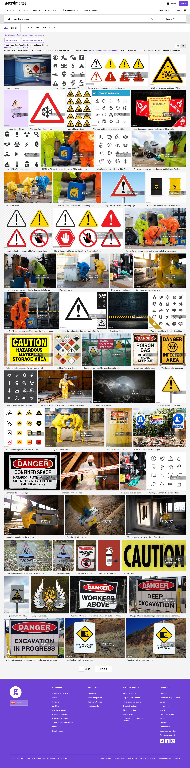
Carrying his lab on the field (78, 537)
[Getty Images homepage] (15, 3)
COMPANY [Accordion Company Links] (165, 687)
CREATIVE (29, 28)
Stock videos (57, 731)
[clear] (153, 18)
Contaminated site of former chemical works (101, 368)
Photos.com (165, 727)
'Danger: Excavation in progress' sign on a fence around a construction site (36, 660)
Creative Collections (60, 714)
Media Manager (129, 693)
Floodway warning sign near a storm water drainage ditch (29, 573)
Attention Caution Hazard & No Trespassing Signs (26, 251)
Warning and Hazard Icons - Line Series (113, 169)
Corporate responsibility (170, 698)
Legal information (164, 758)
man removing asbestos (72, 493)
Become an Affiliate (168, 731)
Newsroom (164, 706)
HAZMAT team (12, 205)
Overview (92, 693)
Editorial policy (118, 758)
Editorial (55, 702)
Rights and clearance (131, 698)
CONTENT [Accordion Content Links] (57, 687)
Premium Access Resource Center (134, 719)
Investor (163, 710)
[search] (10, 18)
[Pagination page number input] (80, 669)
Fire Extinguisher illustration (110, 573)
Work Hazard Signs (76, 129)
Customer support (167, 735)
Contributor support (60, 718)
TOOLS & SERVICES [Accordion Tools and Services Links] (132, 687)
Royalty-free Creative (61, 693)
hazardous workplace (32, 40)
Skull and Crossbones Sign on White (166, 88)
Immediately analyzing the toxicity (20, 537)
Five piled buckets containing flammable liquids (141, 493)
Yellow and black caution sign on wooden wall (24, 368)
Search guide (128, 714)
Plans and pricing (95, 698)
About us (163, 693)
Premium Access (95, 702)
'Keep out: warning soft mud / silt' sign (21, 616)
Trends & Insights (130, 706)
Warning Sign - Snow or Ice (41, 129)
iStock (162, 718)
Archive (55, 706)
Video (54, 698)
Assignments (93, 706)
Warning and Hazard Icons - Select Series (167, 331)
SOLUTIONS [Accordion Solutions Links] (93, 687)
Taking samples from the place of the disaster (146, 537)
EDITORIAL (42, 28)
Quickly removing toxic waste (147, 290)
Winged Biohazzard (40, 616)
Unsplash (163, 722)
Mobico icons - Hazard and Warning (69, 88)
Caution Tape (128, 573)
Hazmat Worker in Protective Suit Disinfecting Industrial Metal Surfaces (69, 405)
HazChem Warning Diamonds (67, 368)
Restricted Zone (116, 331)
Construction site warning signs (147, 449)
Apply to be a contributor (62, 722)
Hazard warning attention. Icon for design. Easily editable (85, 331)
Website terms (104, 758)
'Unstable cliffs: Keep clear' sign (80, 660)
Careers (163, 702)
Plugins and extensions (132, 702)
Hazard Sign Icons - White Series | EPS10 (22, 405)
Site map (177, 758)
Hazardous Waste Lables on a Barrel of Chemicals (153, 129)
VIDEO (52, 28)
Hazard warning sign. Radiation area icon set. (24, 449)
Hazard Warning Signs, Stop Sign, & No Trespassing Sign (77, 251)
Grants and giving (167, 714)
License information (147, 758)
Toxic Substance (12, 88)
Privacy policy (132, 758)
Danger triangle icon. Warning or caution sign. (106, 88)
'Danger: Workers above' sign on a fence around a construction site (98, 616)
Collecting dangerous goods (58, 449)
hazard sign (11, 40)
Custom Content (59, 710)
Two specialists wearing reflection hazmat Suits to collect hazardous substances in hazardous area (46, 290)
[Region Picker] (19, 703)
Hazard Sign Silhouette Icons (17, 169)
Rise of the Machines (103, 405)
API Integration (129, 710)
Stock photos (57, 727)
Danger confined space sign (17, 493)
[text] (81, 19)
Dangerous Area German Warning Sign (119, 205)
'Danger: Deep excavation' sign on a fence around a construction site (158, 616)
